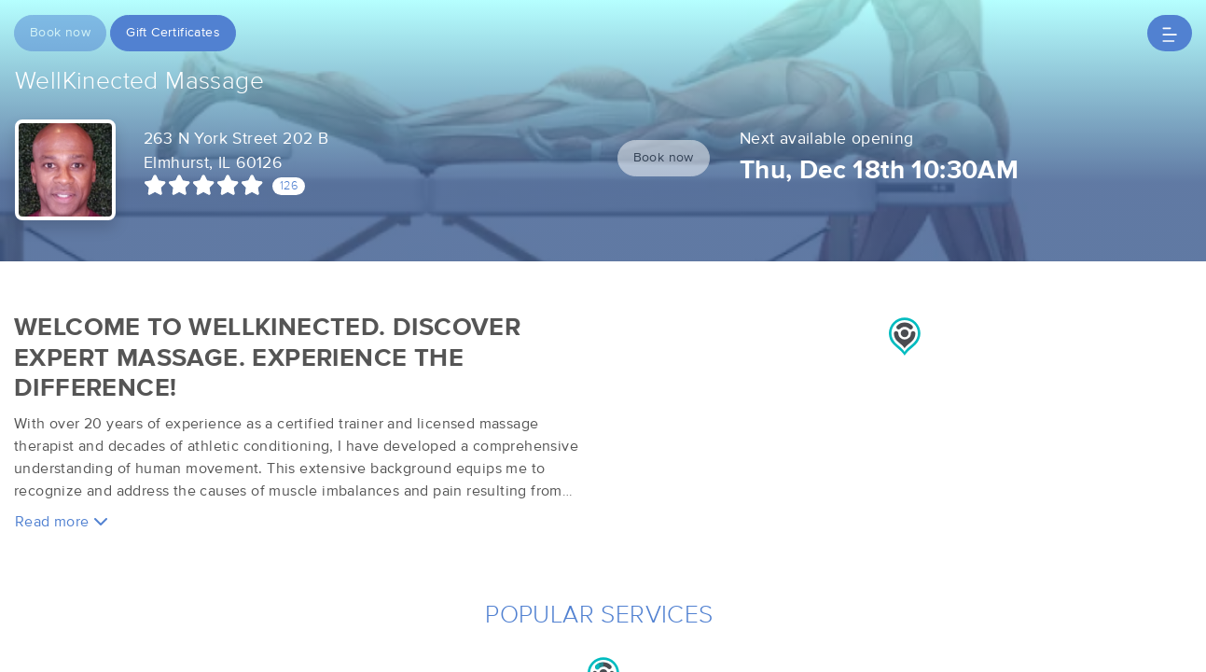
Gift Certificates (173, 32)
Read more (61, 521)
